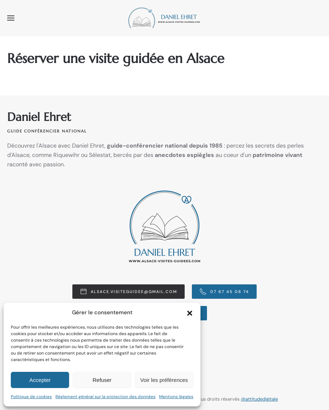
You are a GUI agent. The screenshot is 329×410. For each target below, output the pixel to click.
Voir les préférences (164, 380)
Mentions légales (176, 397)
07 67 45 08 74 (224, 291)
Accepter (40, 380)
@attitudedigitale (259, 399)
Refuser (102, 380)
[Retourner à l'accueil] (164, 18)
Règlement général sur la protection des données (105, 397)
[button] (189, 312)
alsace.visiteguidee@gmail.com (128, 291)
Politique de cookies (31, 397)
